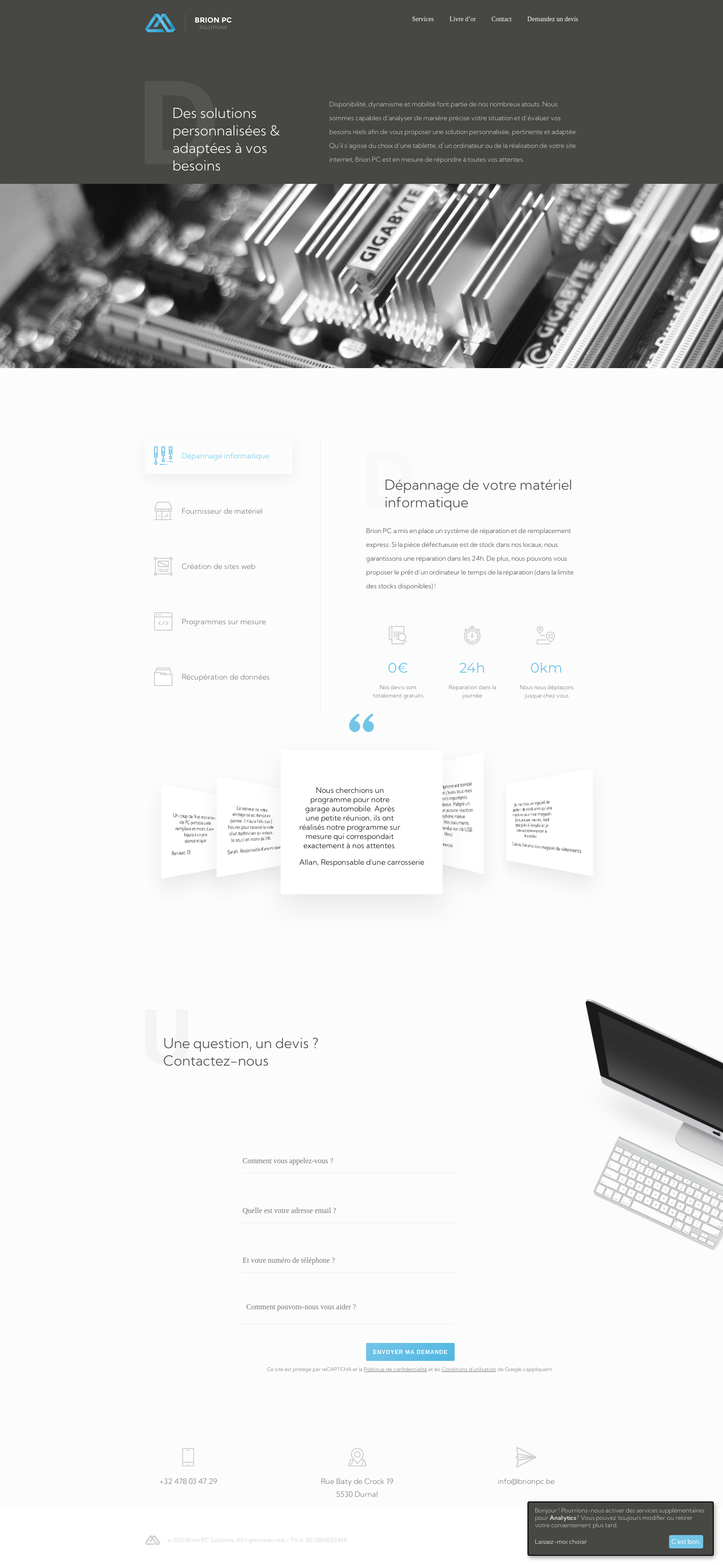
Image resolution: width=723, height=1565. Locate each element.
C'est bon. (685, 1541)
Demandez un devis (552, 19)
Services (422, 19)
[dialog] (620, 1528)
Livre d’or (463, 19)
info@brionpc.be (526, 1481)
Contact (502, 19)
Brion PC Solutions (188, 23)
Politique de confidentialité (395, 1369)
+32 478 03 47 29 (188, 1481)
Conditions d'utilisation (469, 1369)
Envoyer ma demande (410, 1352)
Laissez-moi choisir (561, 1541)
